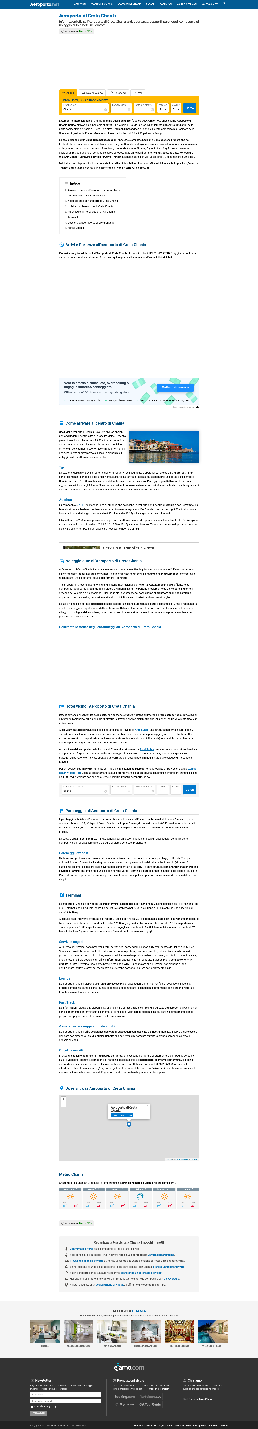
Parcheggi (120, 93)
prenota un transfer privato (168, 1266)
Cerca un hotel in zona (122, 1115)
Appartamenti (112, 1333)
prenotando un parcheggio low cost (141, 1272)
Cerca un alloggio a (73, 787)
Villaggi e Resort (213, 1333)
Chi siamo (195, 1380)
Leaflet (169, 1159)
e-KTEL (80, 505)
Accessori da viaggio (129, 4)
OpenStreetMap (181, 1159)
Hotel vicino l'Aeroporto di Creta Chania (90, 206)
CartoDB (194, 1159)
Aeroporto (44, 4)
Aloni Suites (147, 749)
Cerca (190, 108)
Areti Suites (141, 729)
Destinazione (69, 105)
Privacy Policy (199, 1425)
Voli (140, 93)
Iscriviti (40, 1413)
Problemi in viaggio (102, 4)
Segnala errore (165, 1425)
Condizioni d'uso (183, 1425)
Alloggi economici (78, 1333)
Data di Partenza (144, 105)
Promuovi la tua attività (145, 1425)
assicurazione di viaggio (110, 1284)
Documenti (166, 4)
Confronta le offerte (81, 1248)
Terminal (73, 217)
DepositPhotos (206, 1399)
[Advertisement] (129, 61)
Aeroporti (80, 4)
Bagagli (150, 4)
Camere (176, 105)
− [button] (64, 1104)
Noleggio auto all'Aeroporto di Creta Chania (93, 200)
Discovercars (171, 1278)
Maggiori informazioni (159, 1389)
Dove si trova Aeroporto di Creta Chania (91, 222)
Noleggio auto (210, 4)
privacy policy (50, 1406)
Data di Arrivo (119, 105)
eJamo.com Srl (58, 1425)
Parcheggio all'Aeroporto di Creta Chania (91, 211)
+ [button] (64, 1099)
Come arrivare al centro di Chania (87, 195)
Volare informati (187, 4)
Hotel (45, 1333)
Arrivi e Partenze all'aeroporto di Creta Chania (94, 190)
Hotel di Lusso (179, 1333)
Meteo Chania (76, 227)
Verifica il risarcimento (161, 1254)
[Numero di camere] (176, 109)
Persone (163, 105)
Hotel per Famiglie (146, 1333)
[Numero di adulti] (163, 109)
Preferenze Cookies (218, 1425)
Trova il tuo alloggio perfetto (86, 1260)
